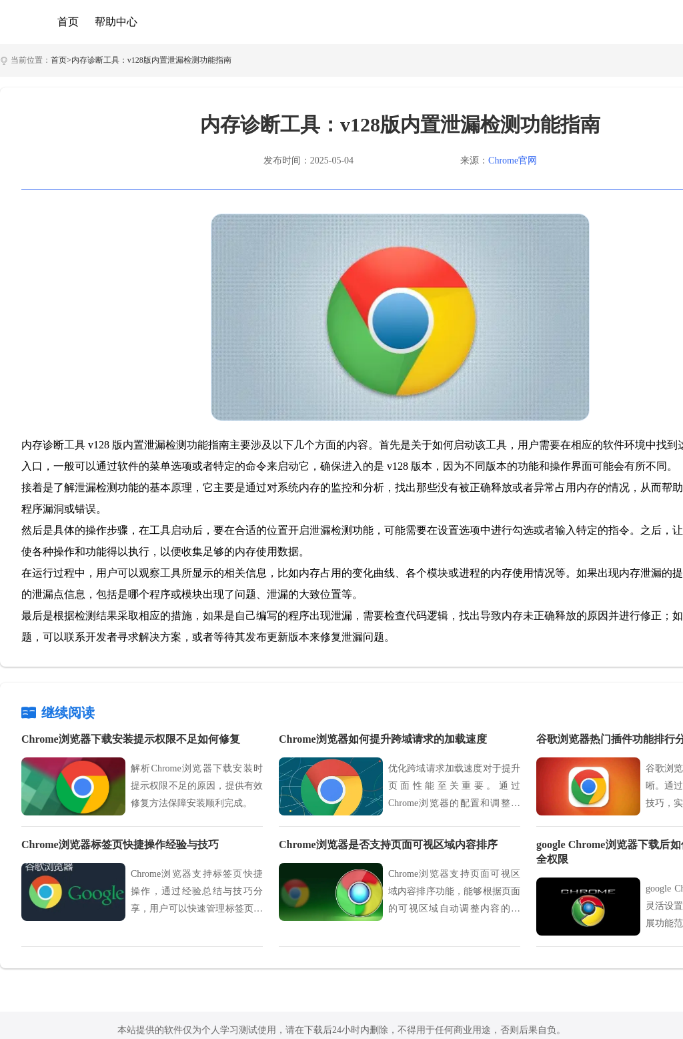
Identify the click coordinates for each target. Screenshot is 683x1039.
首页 (68, 21)
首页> (61, 60)
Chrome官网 (512, 160)
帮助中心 (116, 21)
